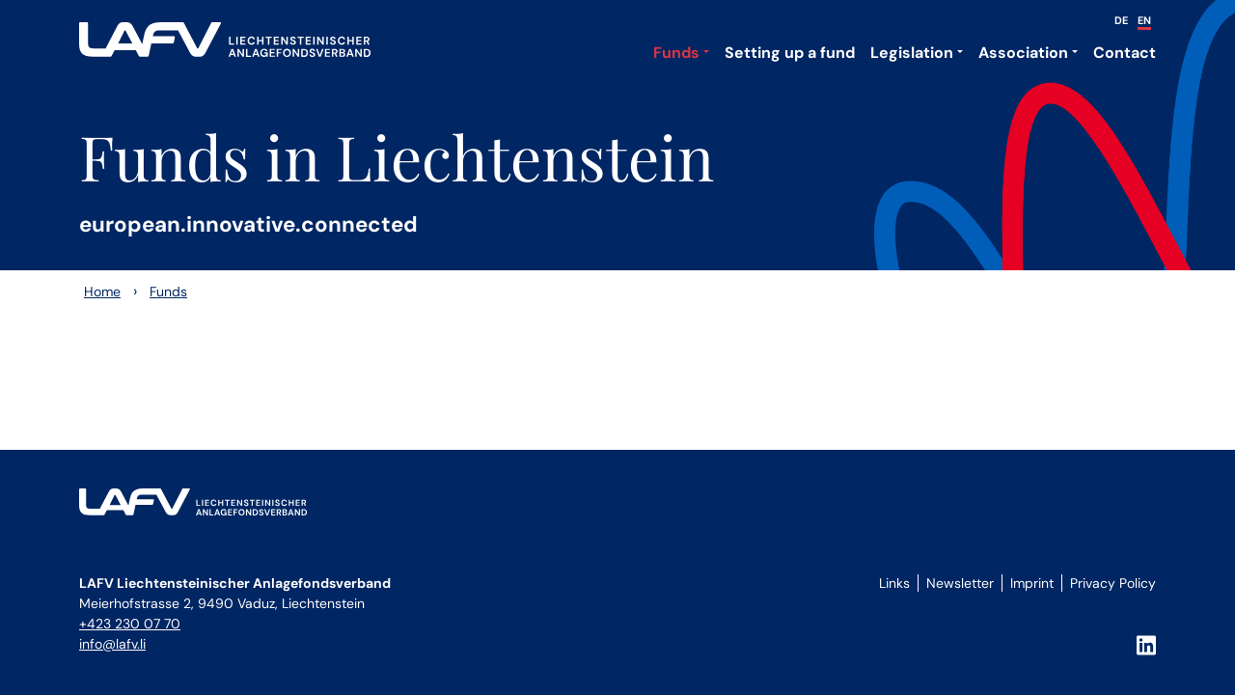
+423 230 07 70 (129, 623)
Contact (1124, 52)
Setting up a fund (790, 52)
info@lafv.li (112, 644)
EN (1144, 20)
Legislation (911, 52)
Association (1023, 52)
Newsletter (960, 583)
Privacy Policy (1113, 583)
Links (894, 583)
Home (102, 291)
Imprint (1032, 583)
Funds (676, 52)
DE (1121, 20)
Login (891, 604)
